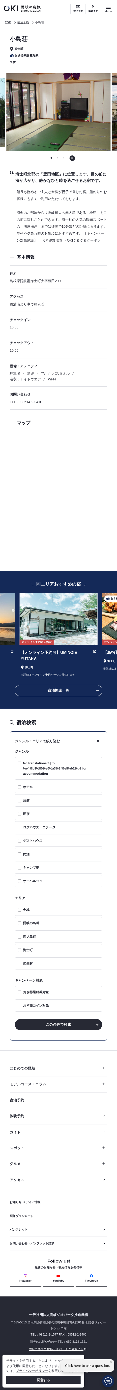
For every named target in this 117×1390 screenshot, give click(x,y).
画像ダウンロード (21, 1216)
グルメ (57, 1164)
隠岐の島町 (31, 923)
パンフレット (19, 1229)
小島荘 (39, 22)
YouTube (58, 1278)
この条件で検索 (58, 1024)
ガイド (15, 1132)
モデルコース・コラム (57, 1084)
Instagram (25, 1278)
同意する (43, 1380)
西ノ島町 (29, 937)
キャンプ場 (31, 867)
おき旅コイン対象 (36, 1005)
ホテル (28, 787)
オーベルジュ (32, 881)
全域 (26, 910)
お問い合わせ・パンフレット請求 (32, 1243)
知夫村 (28, 963)
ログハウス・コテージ (39, 827)
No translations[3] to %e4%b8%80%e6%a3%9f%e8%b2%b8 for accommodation (55, 768)
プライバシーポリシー (32, 1371)
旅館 (26, 800)
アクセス (17, 1180)
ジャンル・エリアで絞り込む (37, 741)
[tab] (45, 158)
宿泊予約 (78, 11)
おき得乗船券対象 (36, 992)
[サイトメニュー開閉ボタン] (108, 9)
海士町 (28, 950)
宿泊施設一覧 (58, 690)
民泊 (26, 854)
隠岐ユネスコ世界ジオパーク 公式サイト (49, 1349)
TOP (8, 22)
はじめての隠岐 (57, 1068)
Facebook (91, 1278)
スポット (57, 1148)
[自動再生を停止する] (72, 158)
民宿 (26, 814)
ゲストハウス (32, 841)
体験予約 (93, 11)
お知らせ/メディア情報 (25, 1202)
